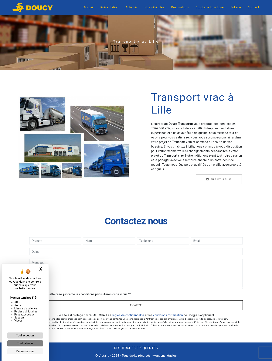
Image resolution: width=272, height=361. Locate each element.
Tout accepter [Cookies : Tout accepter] (25, 335)
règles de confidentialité (128, 315)
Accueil (88, 7)
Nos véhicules (155, 7)
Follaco (236, 7)
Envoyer (136, 305)
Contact (253, 7)
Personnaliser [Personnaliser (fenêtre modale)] (25, 351)
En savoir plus (219, 179)
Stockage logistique (210, 7)
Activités (131, 7)
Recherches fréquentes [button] (136, 348)
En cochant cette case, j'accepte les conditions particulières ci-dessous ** (82, 294)
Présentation (109, 7)
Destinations (180, 7)
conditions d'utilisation (168, 315)
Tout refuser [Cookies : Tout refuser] (25, 343)
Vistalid (104, 355)
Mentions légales (165, 355)
